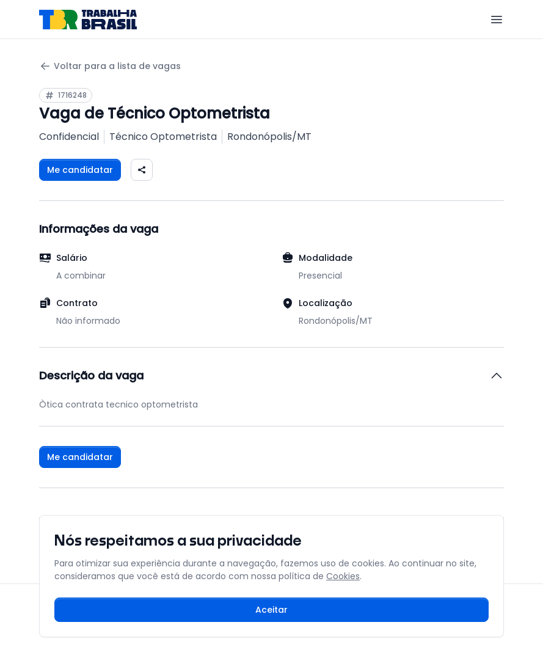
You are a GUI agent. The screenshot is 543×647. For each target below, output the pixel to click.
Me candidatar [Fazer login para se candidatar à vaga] (80, 170)
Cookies (343, 576)
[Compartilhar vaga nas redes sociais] (142, 170)
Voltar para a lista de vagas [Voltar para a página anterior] (110, 66)
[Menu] (496, 19)
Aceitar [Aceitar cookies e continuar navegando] (271, 610)
